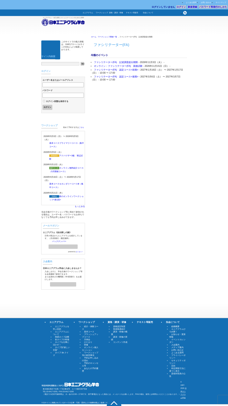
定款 (173, 366)
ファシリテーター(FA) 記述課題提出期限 (116, 62)
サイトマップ (221, 2)
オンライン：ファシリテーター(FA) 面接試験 (118, 66)
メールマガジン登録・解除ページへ (63, 245)
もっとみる (80, 206)
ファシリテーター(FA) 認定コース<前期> (116, 70)
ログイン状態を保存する (57, 101)
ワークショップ (102, 13)
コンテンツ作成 (120, 342)
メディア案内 (177, 347)
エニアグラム (88, 13)
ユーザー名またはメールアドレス (57, 80)
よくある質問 (191, 2)
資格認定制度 (119, 326)
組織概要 (175, 326)
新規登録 (192, 7)
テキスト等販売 (132, 13)
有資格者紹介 (119, 329)
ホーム (76, 12)
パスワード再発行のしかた (213, 7)
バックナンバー (59, 241)
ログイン (181, 7)
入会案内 (63, 283)
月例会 (87, 339)
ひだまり (88, 342)
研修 (86, 345)
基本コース (54, 143)
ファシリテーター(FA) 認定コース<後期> (116, 76)
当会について (148, 13)
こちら (81, 127)
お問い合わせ (206, 2)
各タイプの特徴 (62, 339)
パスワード (47, 90)
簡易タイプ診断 (62, 337)
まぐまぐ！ (79, 251)
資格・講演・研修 (116, 13)
